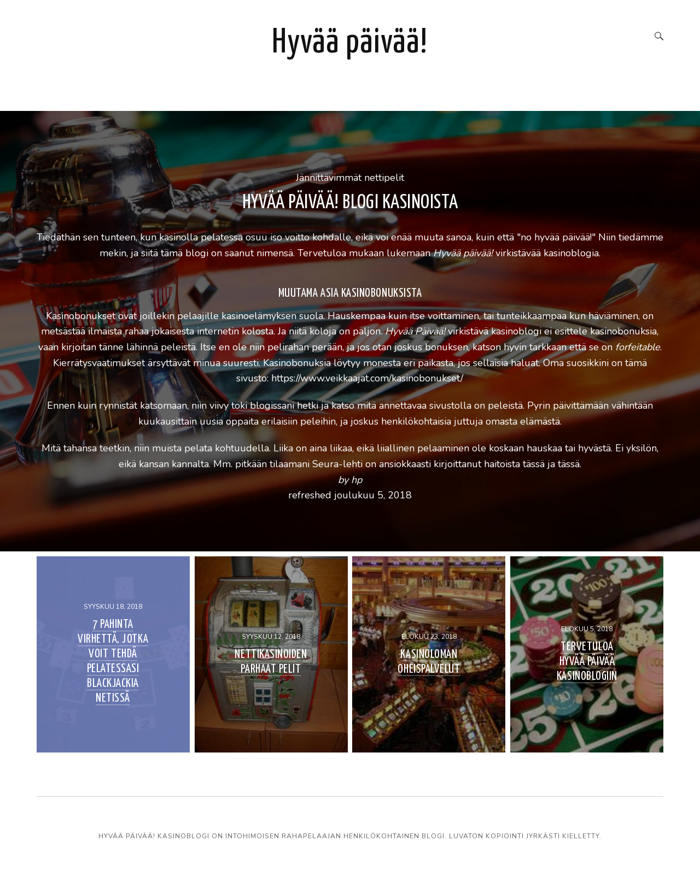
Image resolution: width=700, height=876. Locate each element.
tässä (534, 464)
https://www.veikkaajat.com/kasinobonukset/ (367, 378)
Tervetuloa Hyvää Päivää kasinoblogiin (587, 662)
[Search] (659, 37)
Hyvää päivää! (350, 43)
